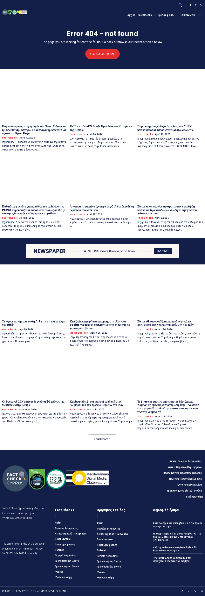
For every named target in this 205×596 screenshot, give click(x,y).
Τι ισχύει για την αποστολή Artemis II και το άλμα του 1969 (33, 323)
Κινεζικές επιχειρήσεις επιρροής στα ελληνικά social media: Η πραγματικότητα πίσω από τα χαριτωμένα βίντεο (100, 324)
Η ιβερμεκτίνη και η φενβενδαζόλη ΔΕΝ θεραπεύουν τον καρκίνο (175, 549)
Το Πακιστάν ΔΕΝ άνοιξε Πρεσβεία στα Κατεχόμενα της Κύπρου (101, 128)
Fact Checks (10, 137)
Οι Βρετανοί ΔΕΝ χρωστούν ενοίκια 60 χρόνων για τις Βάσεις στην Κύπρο (33, 403)
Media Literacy (79, 332)
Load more (102, 439)
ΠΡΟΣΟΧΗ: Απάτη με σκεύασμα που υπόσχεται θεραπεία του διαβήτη (172, 559)
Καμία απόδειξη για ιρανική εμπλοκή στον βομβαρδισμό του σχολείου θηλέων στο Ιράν (97, 403)
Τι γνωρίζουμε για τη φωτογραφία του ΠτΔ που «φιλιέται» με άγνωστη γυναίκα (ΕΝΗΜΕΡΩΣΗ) (177, 536)
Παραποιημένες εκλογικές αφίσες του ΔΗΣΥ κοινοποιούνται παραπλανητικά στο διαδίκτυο (165, 128)
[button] (180, 4)
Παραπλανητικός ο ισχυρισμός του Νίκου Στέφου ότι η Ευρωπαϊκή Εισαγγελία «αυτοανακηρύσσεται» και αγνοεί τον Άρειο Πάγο (34, 129)
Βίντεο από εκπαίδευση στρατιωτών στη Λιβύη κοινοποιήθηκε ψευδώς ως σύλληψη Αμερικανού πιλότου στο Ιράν (167, 209)
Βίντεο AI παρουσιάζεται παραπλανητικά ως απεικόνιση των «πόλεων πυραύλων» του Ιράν (165, 323)
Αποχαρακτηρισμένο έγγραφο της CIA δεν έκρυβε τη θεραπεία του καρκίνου (102, 208)
